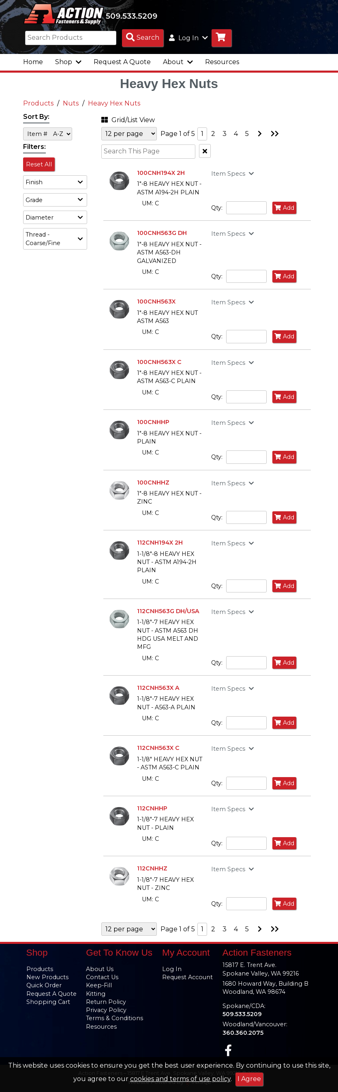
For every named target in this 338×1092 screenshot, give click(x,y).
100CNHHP (153, 422)
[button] (55, 182)
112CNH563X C (158, 748)
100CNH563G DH (162, 233)
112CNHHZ (152, 868)
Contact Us (102, 977)
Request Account (187, 977)
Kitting (95, 993)
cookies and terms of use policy (180, 1079)
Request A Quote (122, 62)
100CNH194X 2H (161, 173)
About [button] (178, 62)
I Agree (249, 1079)
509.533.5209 (131, 16)
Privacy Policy (106, 1010)
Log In (172, 969)
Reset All (39, 164)
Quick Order (44, 985)
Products (38, 103)
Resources (222, 62)
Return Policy (106, 1002)
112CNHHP (152, 808)
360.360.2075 (242, 1032)
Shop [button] (68, 62)
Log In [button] (188, 38)
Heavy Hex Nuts (114, 103)
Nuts (71, 103)
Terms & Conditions (114, 1018)
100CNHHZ (153, 482)
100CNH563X (156, 301)
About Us (99, 969)
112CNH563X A (158, 687)
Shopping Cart (48, 1002)
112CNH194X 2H (160, 542)
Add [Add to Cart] (284, 207)
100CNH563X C (159, 362)
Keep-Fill (99, 985)
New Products (47, 977)
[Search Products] (142, 38)
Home (33, 62)
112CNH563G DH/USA (168, 611)
